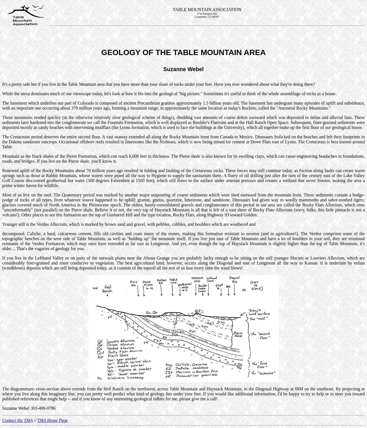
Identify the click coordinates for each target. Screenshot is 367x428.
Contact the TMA (17, 420)
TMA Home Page (52, 420)
